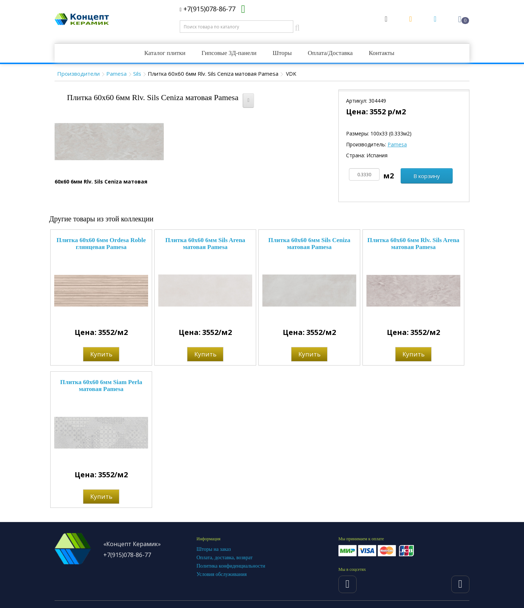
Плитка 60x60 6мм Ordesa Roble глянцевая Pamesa (101, 243)
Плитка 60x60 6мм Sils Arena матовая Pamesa (205, 243)
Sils (137, 73)
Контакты (381, 53)
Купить (101, 354)
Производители (78, 73)
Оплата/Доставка (330, 53)
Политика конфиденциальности (230, 566)
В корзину (426, 175)
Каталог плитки (164, 53)
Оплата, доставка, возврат (224, 557)
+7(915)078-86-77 (207, 8)
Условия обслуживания (221, 574)
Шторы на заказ (213, 549)
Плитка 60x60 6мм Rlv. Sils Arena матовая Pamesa (414, 243)
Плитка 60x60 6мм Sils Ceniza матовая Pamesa (309, 243)
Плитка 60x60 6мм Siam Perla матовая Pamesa (101, 385)
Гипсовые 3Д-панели (229, 53)
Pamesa (116, 73)
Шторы (282, 53)
